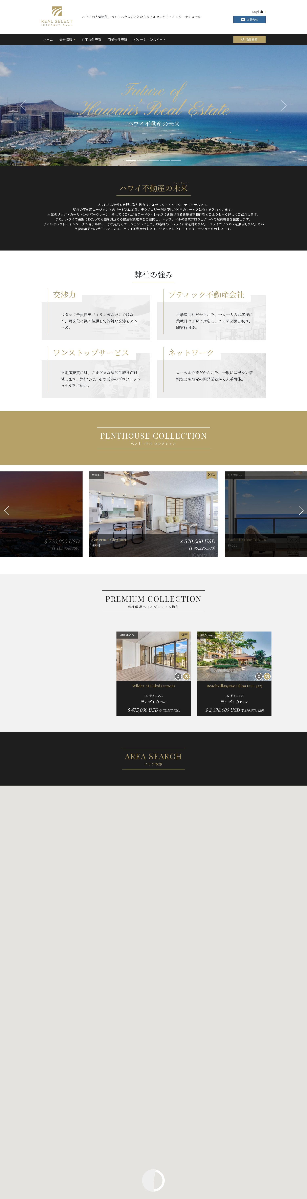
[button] (23, 105)
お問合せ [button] (249, 19)
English (257, 12)
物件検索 (249, 39)
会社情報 (67, 39)
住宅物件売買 (91, 39)
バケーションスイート (150, 39)
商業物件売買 (117, 39)
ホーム (48, 39)
